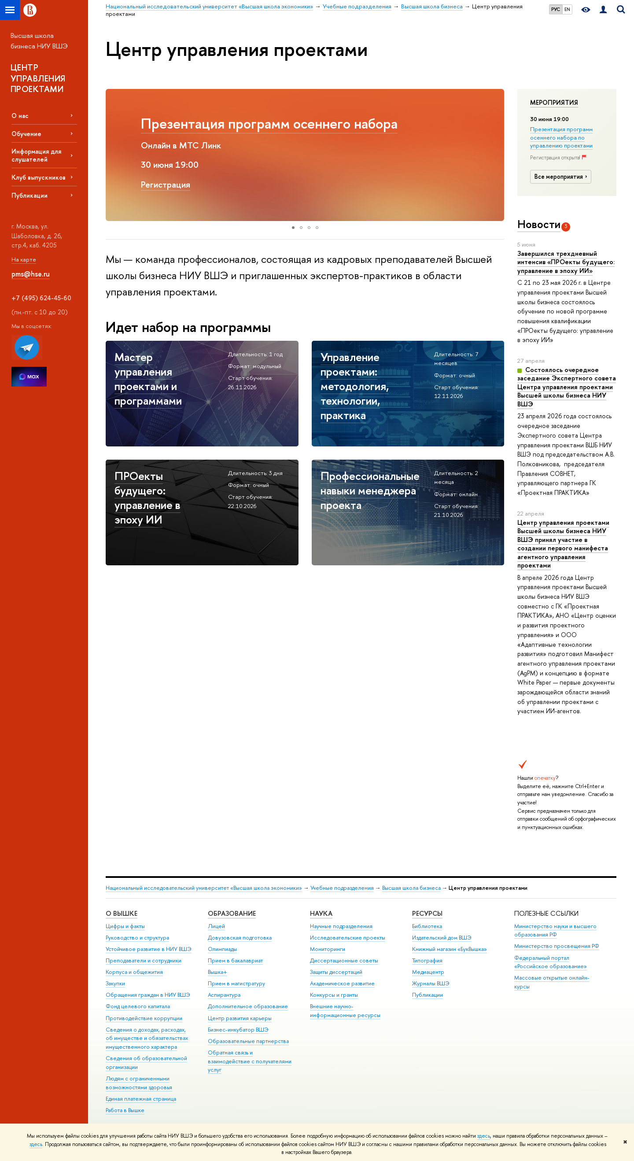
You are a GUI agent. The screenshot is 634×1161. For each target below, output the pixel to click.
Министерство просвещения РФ (556, 946)
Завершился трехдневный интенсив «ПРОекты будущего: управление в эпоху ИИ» (566, 262)
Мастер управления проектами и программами (148, 378)
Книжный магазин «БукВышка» (449, 949)
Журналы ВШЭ (431, 983)
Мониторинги (327, 949)
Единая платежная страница (141, 1098)
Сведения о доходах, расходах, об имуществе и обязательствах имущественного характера (147, 1038)
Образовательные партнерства (248, 1041)
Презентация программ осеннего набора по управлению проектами (561, 137)
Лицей (216, 926)
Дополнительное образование (248, 1006)
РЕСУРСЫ (427, 913)
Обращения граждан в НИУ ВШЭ (148, 995)
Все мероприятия (562, 177)
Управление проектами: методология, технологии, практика (260, 132)
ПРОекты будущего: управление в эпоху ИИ (147, 497)
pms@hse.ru (30, 274)
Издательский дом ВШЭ (442, 937)
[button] (114, 155)
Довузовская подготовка (240, 937)
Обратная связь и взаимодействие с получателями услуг (249, 1061)
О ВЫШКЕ (121, 913)
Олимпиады (222, 949)
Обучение (26, 133)
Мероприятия (554, 102)
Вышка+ (217, 972)
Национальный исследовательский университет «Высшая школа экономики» (204, 888)
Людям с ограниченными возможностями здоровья (139, 1083)
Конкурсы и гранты (334, 995)
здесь (483, 1135)
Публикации (29, 195)
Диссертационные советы (344, 960)
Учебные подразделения (342, 888)
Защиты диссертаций (336, 972)
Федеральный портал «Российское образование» (550, 962)
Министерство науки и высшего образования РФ (555, 930)
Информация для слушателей (36, 155)
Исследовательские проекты (347, 937)
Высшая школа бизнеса (411, 888)
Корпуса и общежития (134, 972)
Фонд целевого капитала (138, 1006)
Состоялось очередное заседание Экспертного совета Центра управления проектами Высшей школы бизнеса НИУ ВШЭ (566, 387)
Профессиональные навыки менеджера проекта (370, 490)
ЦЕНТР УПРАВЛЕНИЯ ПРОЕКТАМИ (38, 78)
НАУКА (321, 913)
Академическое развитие (342, 983)
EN (567, 9)
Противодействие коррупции (144, 1018)
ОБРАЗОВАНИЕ (232, 913)
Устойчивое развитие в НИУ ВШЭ (149, 949)
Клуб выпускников (38, 177)
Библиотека (427, 926)
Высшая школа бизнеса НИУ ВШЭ (39, 41)
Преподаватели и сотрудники (143, 960)
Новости (538, 224)
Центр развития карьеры (240, 1018)
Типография (427, 960)
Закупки (115, 983)
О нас (20, 115)
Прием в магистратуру (236, 983)
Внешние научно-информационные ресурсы (345, 1011)
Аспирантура (224, 995)
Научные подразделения (341, 926)
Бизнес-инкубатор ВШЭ (238, 1029)
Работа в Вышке (125, 1110)
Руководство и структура (137, 937)
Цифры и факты (125, 926)
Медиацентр (428, 972)
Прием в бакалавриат (235, 960)
